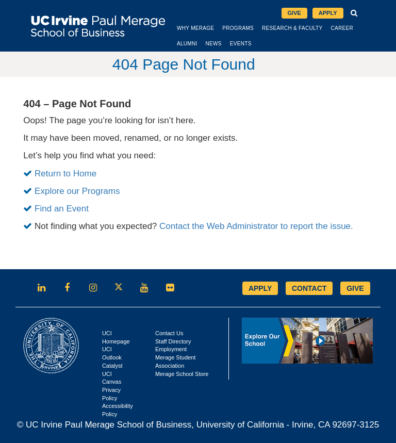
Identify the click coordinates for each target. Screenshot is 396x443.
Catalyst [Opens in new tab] (112, 366)
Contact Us (169, 333)
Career (342, 28)
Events (241, 43)
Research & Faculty (292, 28)
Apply (328, 13)
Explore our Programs (77, 191)
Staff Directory (173, 341)
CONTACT (309, 288)
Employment (171, 349)
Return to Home (65, 173)
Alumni (187, 43)
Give (294, 13)
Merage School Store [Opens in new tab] (181, 374)
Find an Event (62, 209)
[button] (354, 13)
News (214, 43)
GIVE (355, 288)
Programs (238, 28)
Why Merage (195, 28)
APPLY (260, 288)
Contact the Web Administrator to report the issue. (256, 226)
